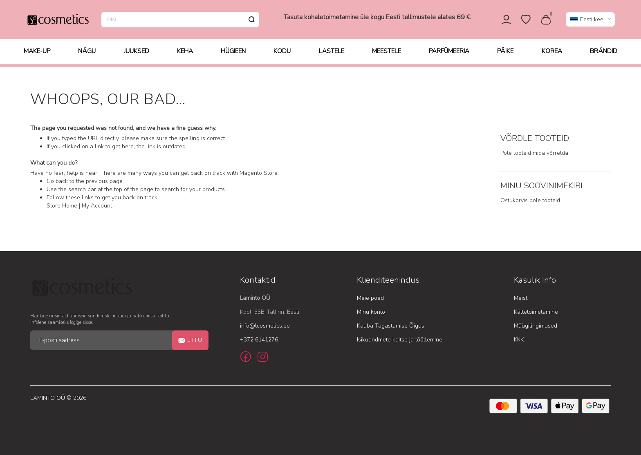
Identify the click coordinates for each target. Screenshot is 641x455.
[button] (590, 21)
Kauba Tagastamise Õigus (390, 326)
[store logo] (57, 21)
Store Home (62, 206)
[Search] (251, 21)
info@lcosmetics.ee (265, 326)
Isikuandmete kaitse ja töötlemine (399, 339)
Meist (520, 298)
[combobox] (180, 21)
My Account (97, 206)
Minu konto (371, 312)
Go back (57, 181)
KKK (519, 339)
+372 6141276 (259, 339)
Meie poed (370, 298)
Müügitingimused (535, 326)
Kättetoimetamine (536, 312)
